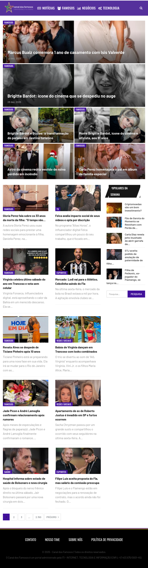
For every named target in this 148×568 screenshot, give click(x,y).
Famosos (66, 8)
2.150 (38, 517)
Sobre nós (75, 539)
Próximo (52, 517)
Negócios (86, 8)
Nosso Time (52, 539)
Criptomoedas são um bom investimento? (133, 207)
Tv (58, 209)
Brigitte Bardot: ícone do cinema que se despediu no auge (61, 95)
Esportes (61, 272)
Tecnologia (108, 8)
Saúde (7, 472)
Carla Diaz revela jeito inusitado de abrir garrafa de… (134, 239)
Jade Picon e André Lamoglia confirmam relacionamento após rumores (24, 415)
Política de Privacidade (107, 539)
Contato (30, 539)
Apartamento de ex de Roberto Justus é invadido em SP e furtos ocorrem (76, 415)
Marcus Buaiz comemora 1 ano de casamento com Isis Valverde (66, 52)
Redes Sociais (64, 340)
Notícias (46, 8)
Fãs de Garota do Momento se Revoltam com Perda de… (135, 223)
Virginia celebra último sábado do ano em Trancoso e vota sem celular (24, 284)
